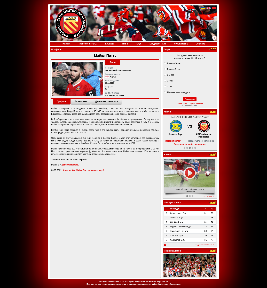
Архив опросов (196, 103)
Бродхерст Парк (158, 44)
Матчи (125, 44)
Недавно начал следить (178, 92)
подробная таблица (204, 245)
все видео (208, 197)
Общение (200, 44)
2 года (170, 81)
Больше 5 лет (173, 69)
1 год (169, 86)
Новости (88, 44)
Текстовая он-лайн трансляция (190, 144)
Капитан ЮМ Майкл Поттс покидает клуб (83, 170)
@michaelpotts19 (70, 165)
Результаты (182, 103)
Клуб (139, 44)
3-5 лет (170, 75)
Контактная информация (157, 282)
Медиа (181, 44)
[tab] (62, 102)
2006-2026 (119, 282)
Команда (109, 44)
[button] (100, 78)
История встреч (173, 141)
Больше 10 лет (174, 63)
